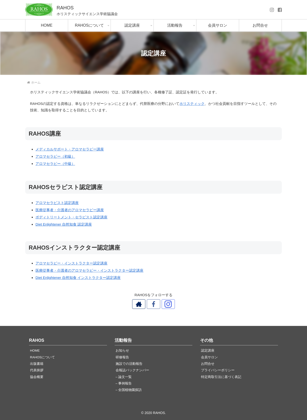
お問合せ (207, 364)
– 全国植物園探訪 (129, 390)
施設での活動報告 (129, 364)
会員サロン (209, 357)
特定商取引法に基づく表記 (221, 377)
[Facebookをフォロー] (153, 304)
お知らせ (122, 350)
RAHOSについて (42, 357)
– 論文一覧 (124, 377)
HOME (35, 350)
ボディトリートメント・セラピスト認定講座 (71, 217)
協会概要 (36, 377)
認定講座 (207, 350)
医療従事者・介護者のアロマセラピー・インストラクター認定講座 (89, 270)
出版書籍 (36, 364)
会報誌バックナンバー (132, 370)
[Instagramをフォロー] (164, 304)
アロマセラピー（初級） (55, 156)
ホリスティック (192, 104)
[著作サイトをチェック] (142, 304)
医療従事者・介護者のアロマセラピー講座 (69, 210)
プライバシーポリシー (218, 370)
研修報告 (122, 357)
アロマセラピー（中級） (55, 164)
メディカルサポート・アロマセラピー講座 (69, 149)
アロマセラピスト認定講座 (57, 203)
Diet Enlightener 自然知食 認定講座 (63, 224)
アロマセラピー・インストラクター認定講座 (71, 263)
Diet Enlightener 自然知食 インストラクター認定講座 (78, 278)
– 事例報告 (124, 383)
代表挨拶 (36, 370)
